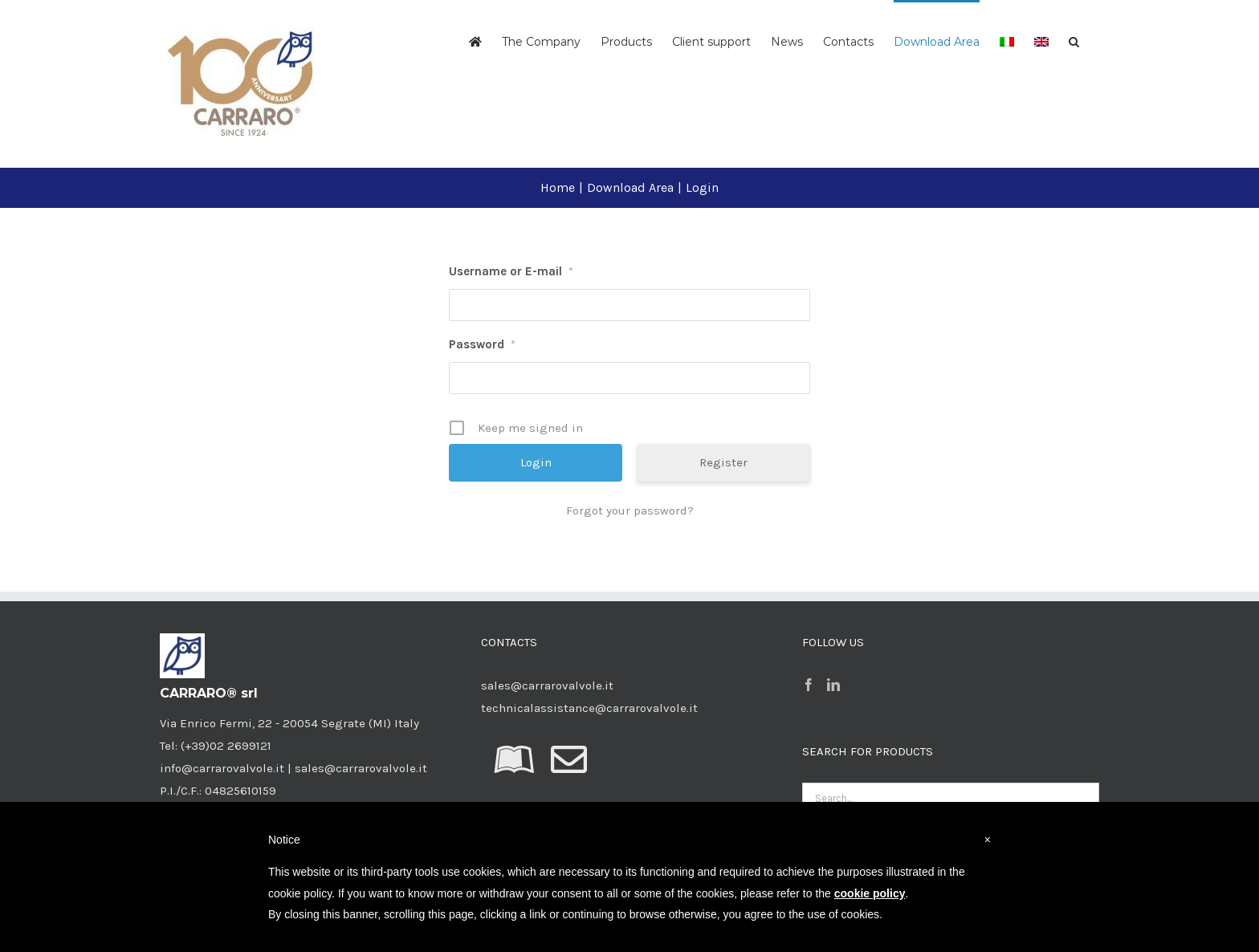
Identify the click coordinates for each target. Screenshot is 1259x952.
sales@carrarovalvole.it (547, 685)
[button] (1074, 40)
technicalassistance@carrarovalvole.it (589, 708)
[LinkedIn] (833, 684)
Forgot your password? (630, 510)
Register (723, 462)
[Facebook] (808, 684)
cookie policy (870, 893)
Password (482, 344)
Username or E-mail (511, 271)
